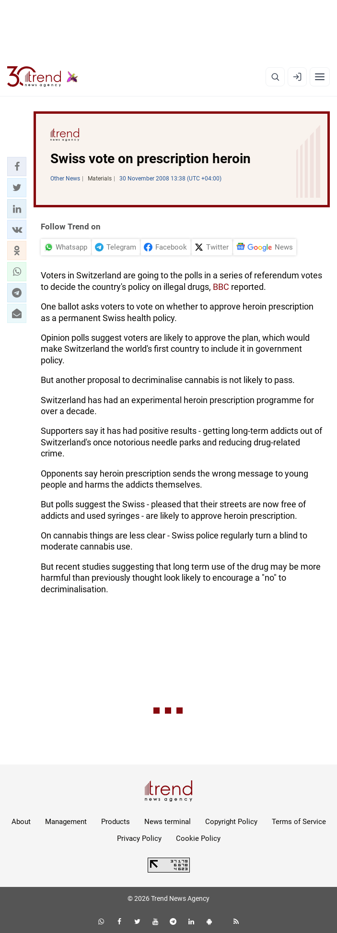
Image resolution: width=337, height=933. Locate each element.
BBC (221, 287)
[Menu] (320, 76)
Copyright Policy (231, 821)
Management (66, 821)
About (21, 821)
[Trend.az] (42, 76)
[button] (16, 166)
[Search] (275, 76)
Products (115, 821)
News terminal (167, 821)
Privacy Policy (139, 838)
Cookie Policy (198, 838)
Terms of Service (299, 821)
